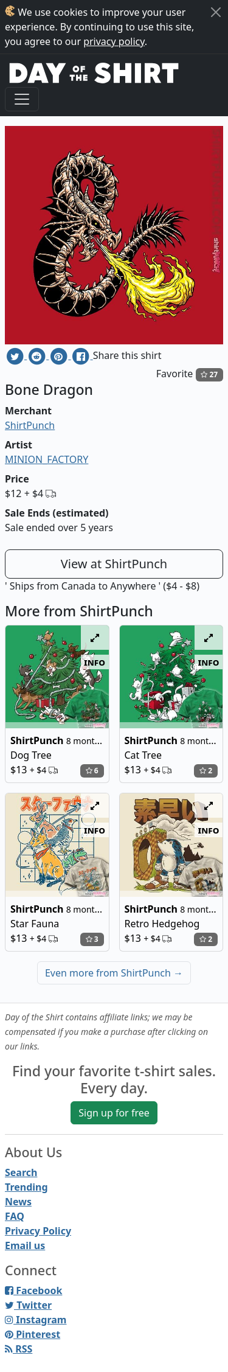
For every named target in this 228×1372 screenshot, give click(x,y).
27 (209, 374)
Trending (26, 1187)
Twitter (28, 1305)
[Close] (216, 12)
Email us (25, 1245)
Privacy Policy (38, 1231)
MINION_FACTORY (46, 459)
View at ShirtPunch (114, 563)
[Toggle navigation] (22, 99)
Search (21, 1172)
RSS (18, 1349)
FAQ (14, 1216)
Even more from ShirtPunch (114, 973)
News (18, 1201)
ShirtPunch (30, 425)
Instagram (35, 1319)
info (94, 662)
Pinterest (32, 1334)
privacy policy (114, 41)
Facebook (33, 1290)
